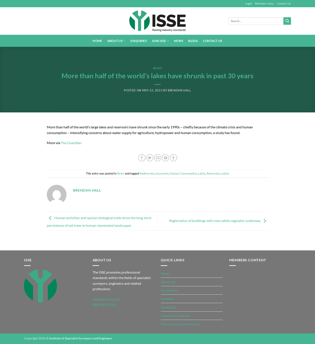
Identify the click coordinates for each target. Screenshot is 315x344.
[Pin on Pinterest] (165, 157)
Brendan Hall (179, 90)
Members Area (264, 3)
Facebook (168, 307)
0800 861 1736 (104, 304)
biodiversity (147, 173)
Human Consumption (183, 173)
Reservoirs (213, 173)
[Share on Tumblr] (173, 157)
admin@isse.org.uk (107, 299)
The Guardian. (72, 143)
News (178, 41)
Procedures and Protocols (180, 324)
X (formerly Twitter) (175, 316)
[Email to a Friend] (157, 157)
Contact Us (284, 3)
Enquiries (138, 41)
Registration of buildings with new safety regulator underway (218, 220)
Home (97, 41)
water (225, 173)
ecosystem (162, 173)
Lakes (201, 173)
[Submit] (287, 21)
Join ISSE (160, 41)
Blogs (193, 41)
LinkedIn (167, 299)
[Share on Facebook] (141, 157)
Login (248, 3)
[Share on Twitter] (149, 157)
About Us (116, 41)
